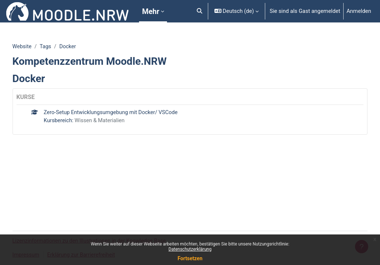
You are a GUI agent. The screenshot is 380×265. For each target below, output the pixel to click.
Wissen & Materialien (115, 121)
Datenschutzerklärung (190, 249)
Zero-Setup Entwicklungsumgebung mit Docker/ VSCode (126, 113)
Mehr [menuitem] (150, 11)
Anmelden (359, 11)
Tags (60, 46)
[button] (199, 11)
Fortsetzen (190, 258)
